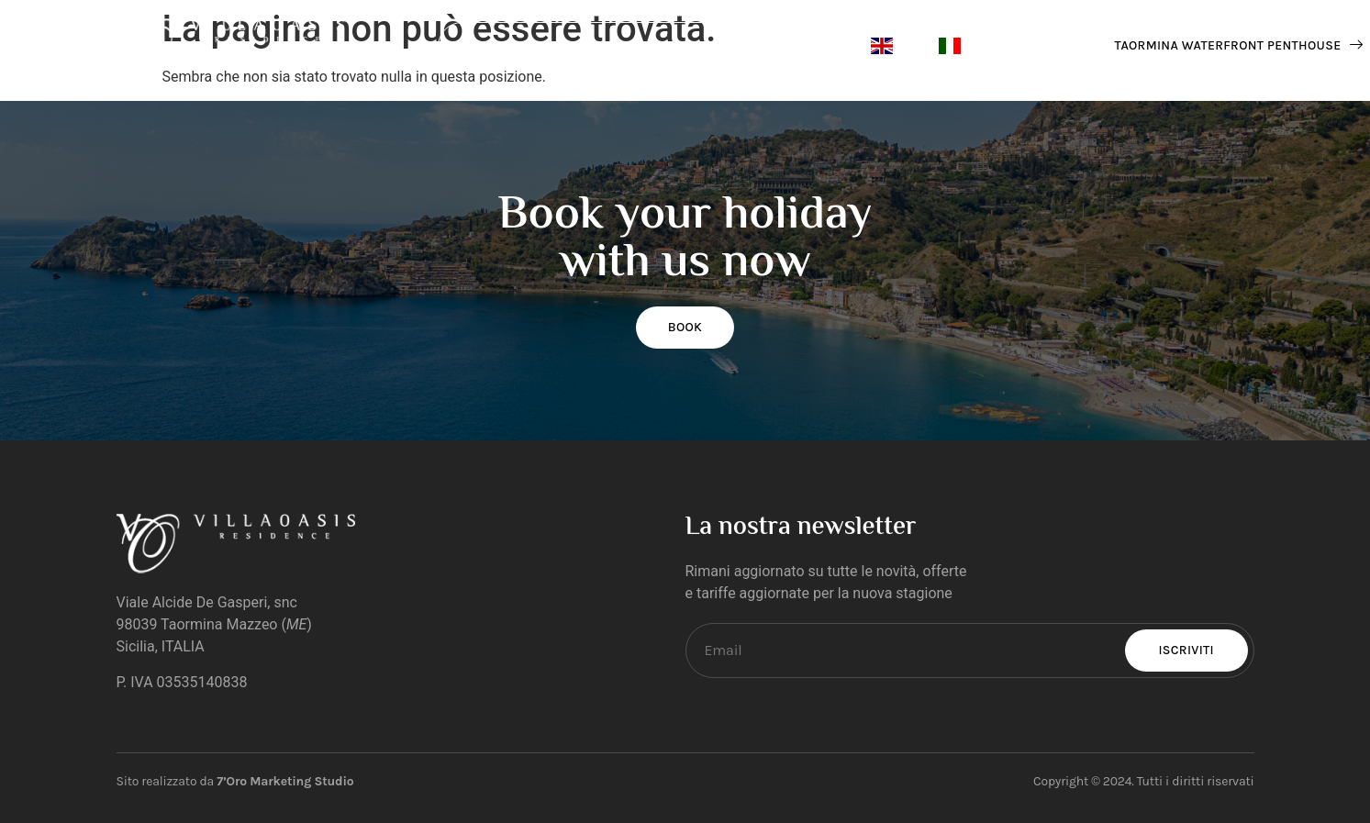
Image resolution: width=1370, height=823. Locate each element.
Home (484, 46)
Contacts (581, 46)
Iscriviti (1186, 650)
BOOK (685, 327)
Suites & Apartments (742, 46)
